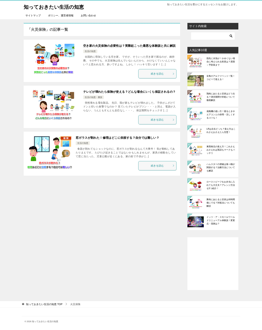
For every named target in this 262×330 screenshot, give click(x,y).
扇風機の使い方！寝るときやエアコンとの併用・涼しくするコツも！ (221, 114)
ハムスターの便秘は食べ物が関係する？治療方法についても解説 (221, 167)
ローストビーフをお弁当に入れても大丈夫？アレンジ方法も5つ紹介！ (221, 185)
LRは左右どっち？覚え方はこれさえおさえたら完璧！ (221, 130)
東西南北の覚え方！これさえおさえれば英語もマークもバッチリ (221, 149)
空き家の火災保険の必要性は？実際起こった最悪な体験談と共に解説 (129, 45)
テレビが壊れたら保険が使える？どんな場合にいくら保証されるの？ (129, 91)
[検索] (213, 36)
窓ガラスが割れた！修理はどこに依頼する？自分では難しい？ (117, 137)
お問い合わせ (88, 15)
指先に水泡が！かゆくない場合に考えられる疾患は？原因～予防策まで (221, 61)
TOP (44, 304)
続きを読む (162, 73)
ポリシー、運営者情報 (61, 15)
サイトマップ (33, 15)
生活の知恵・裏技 (93, 97)
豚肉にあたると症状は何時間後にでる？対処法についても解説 (221, 202)
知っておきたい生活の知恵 (57, 6)
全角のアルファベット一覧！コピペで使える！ (221, 78)
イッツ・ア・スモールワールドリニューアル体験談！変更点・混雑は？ (221, 220)
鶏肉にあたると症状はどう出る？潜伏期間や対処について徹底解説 (221, 96)
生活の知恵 (90, 51)
